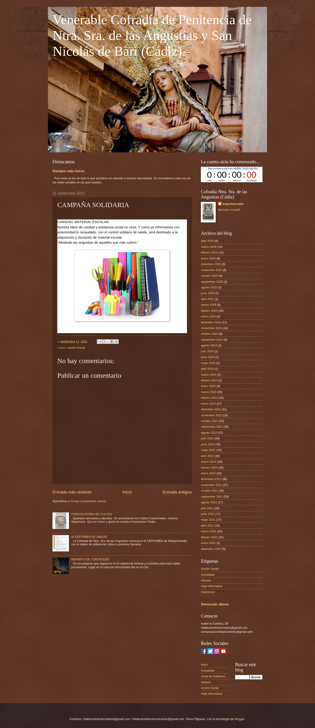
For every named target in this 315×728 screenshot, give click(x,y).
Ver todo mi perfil (229, 209)
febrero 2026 (209, 252)
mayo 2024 (208, 363)
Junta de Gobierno (213, 676)
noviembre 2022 (211, 415)
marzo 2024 (208, 374)
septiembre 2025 (212, 281)
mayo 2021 (208, 519)
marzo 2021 (208, 531)
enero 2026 (208, 258)
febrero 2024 (209, 380)
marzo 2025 (208, 304)
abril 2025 (207, 299)
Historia (206, 580)
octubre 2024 (209, 333)
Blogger (239, 719)
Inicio (127, 492)
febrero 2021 (209, 537)
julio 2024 (207, 351)
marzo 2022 (208, 461)
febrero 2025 (209, 310)
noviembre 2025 (211, 270)
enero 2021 (208, 543)
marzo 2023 (208, 392)
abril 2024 (207, 368)
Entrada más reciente (72, 492)
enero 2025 (208, 316)
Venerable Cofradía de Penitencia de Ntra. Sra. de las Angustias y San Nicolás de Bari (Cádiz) (152, 35)
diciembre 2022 (211, 409)
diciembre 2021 (211, 479)
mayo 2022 (208, 450)
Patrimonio (208, 592)
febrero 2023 (209, 397)
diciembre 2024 (211, 322)
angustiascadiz (233, 204)
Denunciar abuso (215, 604)
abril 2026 (207, 241)
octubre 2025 (209, 275)
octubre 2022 (209, 421)
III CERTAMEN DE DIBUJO (89, 536)
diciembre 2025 (211, 264)
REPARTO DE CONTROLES (90, 559)
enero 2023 (208, 403)
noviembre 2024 (211, 328)
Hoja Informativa (211, 586)
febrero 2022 (209, 467)
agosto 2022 (209, 432)
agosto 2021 (209, 502)
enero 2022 (208, 473)
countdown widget (231, 174)
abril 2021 (207, 525)
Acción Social (76, 347)
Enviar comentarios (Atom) (88, 501)
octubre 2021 (209, 490)
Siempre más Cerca (68, 171)
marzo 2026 (208, 246)
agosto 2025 (209, 287)
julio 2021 (207, 508)
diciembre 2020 (211, 549)
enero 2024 (208, 386)
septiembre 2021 (212, 496)
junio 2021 (207, 514)
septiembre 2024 (212, 339)
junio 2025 (207, 293)
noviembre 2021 (211, 485)
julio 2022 (207, 438)
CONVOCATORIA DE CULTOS (91, 514)
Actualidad (208, 574)
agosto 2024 (209, 345)
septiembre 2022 (212, 426)
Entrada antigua (177, 492)
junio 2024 (207, 357)
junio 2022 (207, 444)
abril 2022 (207, 456)
